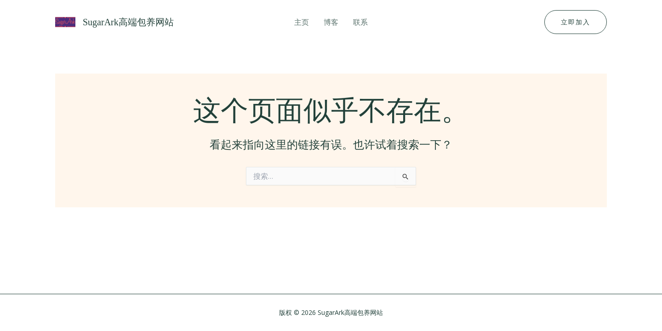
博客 (331, 22)
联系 (360, 22)
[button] (575, 22)
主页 (301, 22)
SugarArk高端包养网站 (128, 22)
